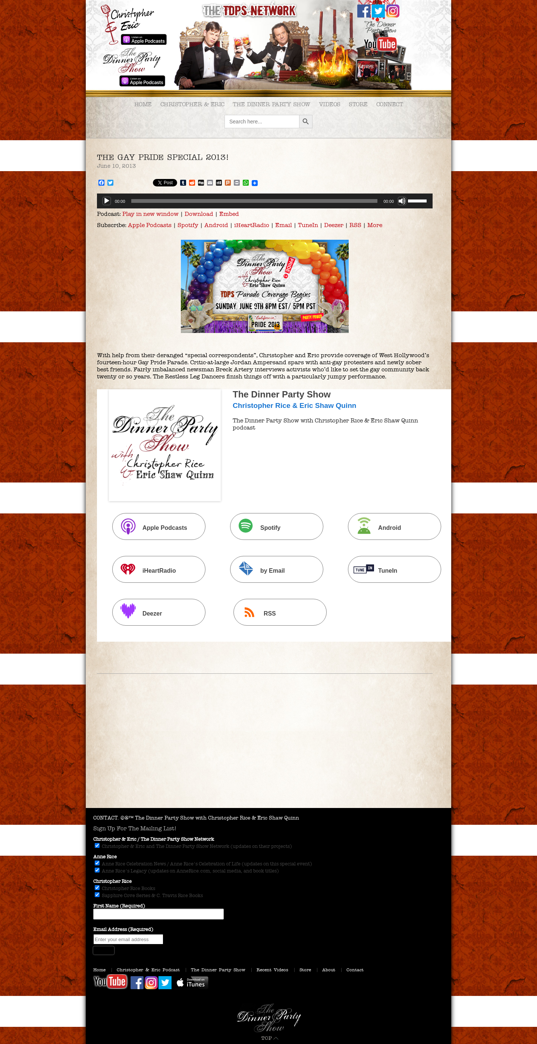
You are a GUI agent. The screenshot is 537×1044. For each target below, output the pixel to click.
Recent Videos (272, 969)
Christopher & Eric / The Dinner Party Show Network (153, 839)
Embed (229, 213)
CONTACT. (106, 818)
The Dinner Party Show (271, 104)
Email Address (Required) (123, 929)
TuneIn (308, 225)
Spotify (188, 225)
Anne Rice (105, 856)
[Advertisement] (268, 752)
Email (283, 225)
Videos (329, 104)
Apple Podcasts (150, 225)
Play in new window (150, 213)
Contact (355, 969)
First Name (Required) (119, 906)
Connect (389, 104)
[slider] (254, 201)
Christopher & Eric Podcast (148, 969)
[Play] (106, 201)
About (328, 969)
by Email (258, 570)
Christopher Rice (112, 881)
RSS (355, 225)
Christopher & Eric (192, 104)
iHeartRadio (251, 225)
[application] (265, 201)
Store (358, 104)
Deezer (333, 225)
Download (199, 213)
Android (216, 225)
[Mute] (402, 201)
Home (143, 104)
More (374, 225)
